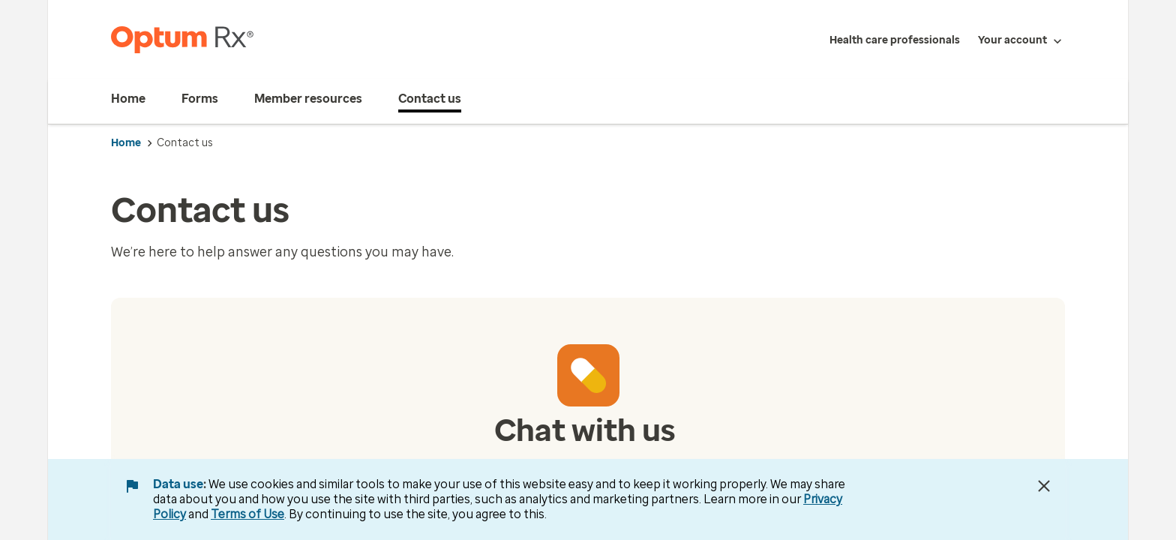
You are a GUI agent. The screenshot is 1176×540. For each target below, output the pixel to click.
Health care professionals (895, 40)
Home (126, 142)
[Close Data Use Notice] (1044, 486)
